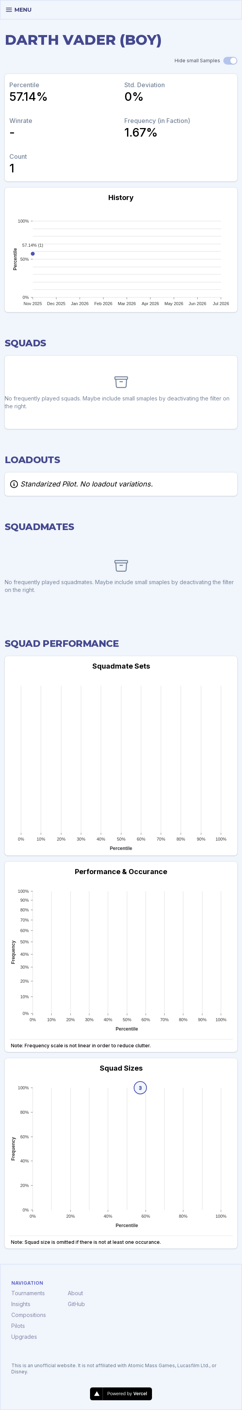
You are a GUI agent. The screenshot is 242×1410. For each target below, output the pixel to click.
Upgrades (24, 1336)
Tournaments (28, 1293)
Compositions (28, 1315)
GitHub (76, 1304)
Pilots (18, 1325)
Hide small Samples (197, 60)
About (75, 1293)
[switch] (230, 61)
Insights (20, 1304)
